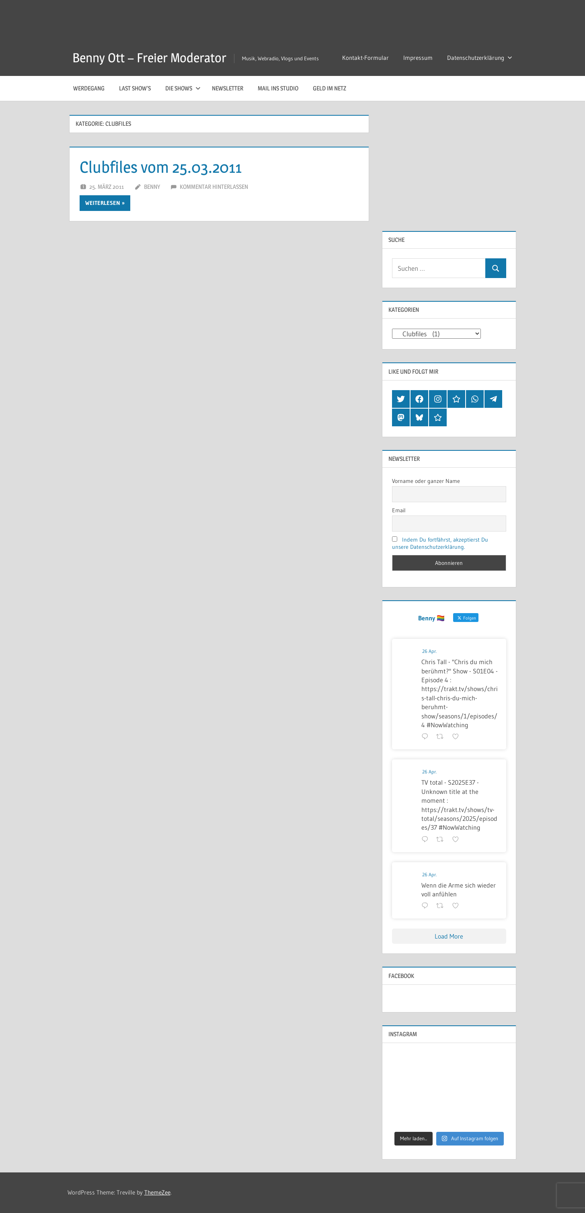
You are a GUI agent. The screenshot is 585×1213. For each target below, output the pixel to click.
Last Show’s (135, 88)
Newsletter (227, 88)
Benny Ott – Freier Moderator (149, 57)
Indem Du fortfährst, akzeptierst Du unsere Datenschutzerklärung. (440, 543)
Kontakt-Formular (365, 57)
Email (399, 510)
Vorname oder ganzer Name (426, 481)
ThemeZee (157, 1192)
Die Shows (183, 88)
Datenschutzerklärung (479, 57)
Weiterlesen (102, 203)
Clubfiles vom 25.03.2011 (161, 167)
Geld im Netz (329, 88)
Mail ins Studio (278, 88)
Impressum (418, 57)
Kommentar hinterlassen (214, 186)
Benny (152, 186)
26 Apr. (429, 651)
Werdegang (89, 88)
